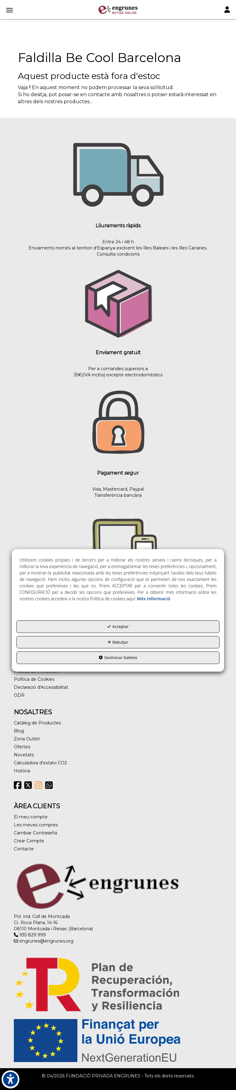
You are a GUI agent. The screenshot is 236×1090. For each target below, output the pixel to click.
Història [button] (22, 771)
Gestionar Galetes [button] (118, 658)
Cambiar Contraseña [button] (35, 833)
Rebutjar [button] (118, 642)
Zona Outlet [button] (27, 739)
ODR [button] (19, 695)
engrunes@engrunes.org (43, 941)
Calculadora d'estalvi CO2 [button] (40, 763)
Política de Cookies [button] (34, 679)
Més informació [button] (153, 599)
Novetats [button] (24, 755)
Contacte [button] (24, 849)
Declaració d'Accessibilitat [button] (41, 687)
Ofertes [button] (22, 747)
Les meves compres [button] (36, 825)
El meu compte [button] (31, 817)
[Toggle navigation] (227, 10)
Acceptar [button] (117, 626)
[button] (118, 10)
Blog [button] (19, 731)
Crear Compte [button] (29, 841)
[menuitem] (118, 679)
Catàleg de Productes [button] (37, 723)
